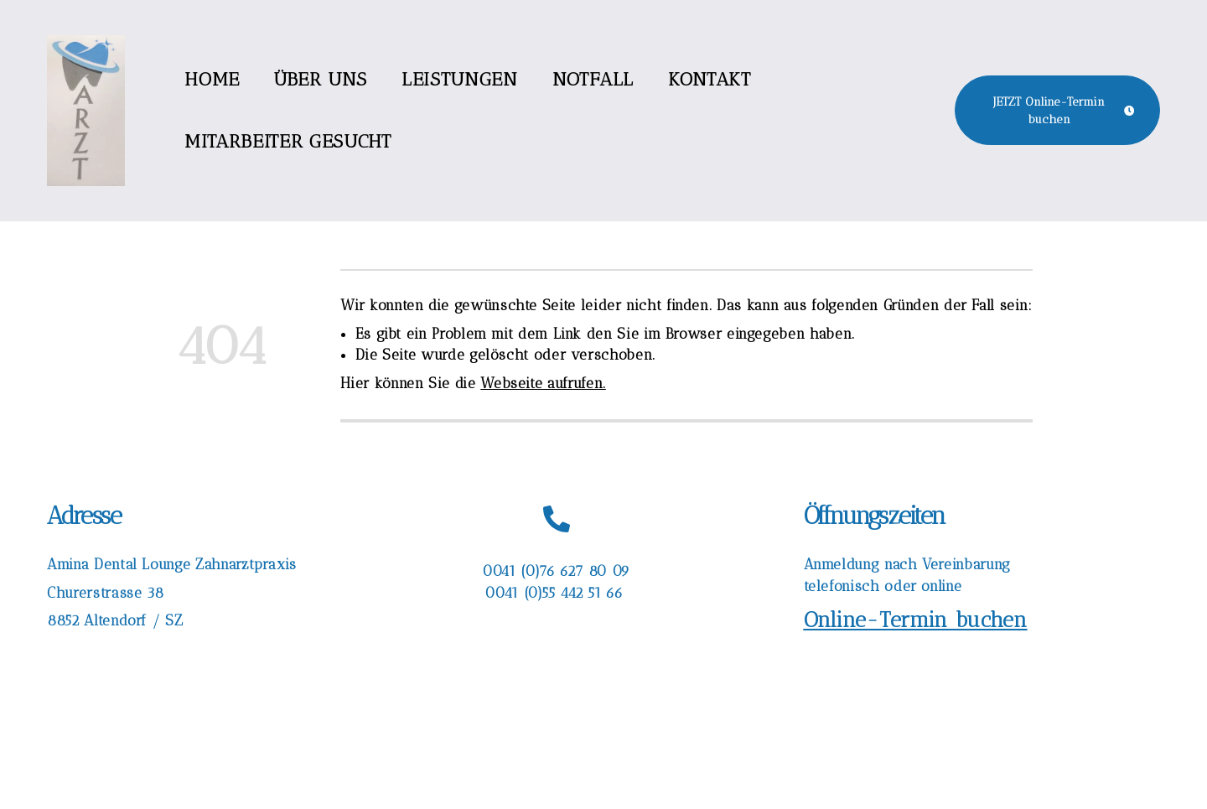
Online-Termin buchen (916, 619)
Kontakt (709, 79)
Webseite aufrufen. (543, 383)
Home (212, 79)
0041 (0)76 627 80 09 (556, 571)
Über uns (320, 79)
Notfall (593, 79)
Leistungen (459, 79)
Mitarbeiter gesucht (287, 141)
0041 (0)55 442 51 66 (555, 592)
